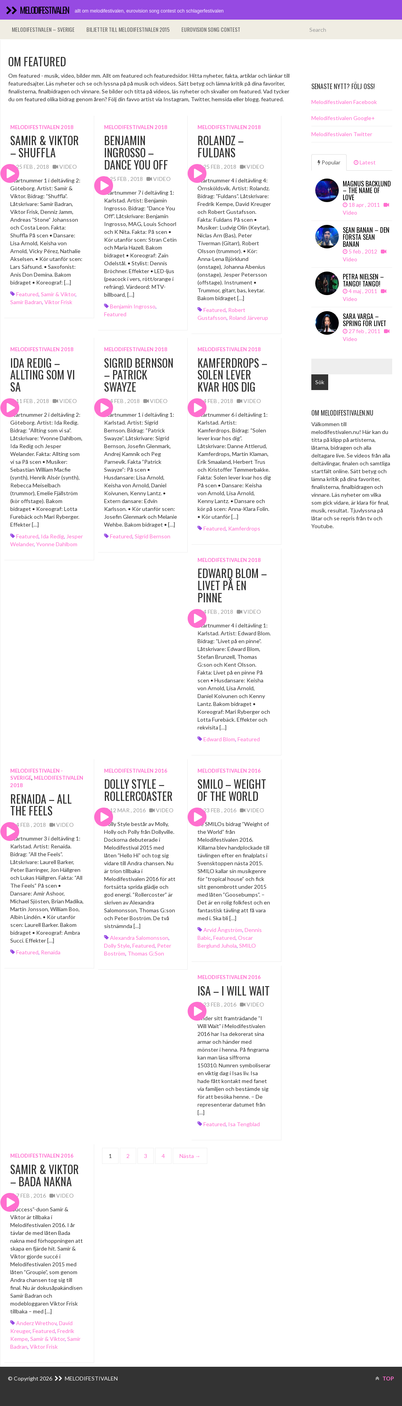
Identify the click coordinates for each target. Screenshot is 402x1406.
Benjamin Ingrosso (132, 306)
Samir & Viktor (58, 294)
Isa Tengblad (244, 1124)
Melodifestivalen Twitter (341, 134)
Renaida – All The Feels (41, 805)
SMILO (247, 945)
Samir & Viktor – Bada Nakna (44, 1175)
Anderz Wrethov (36, 1323)
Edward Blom (219, 739)
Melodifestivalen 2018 (41, 127)
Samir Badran (26, 302)
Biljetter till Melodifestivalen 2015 (128, 29)
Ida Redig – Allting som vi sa (42, 375)
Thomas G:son (146, 953)
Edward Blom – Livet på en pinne (232, 585)
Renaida (50, 952)
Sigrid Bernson (152, 536)
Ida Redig (52, 536)
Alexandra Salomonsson (139, 937)
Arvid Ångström (222, 929)
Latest (365, 162)
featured (27, 294)
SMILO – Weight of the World (231, 790)
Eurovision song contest (210, 29)
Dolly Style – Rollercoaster (138, 790)
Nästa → (190, 1156)
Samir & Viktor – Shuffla (44, 146)
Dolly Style (117, 945)
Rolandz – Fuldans (220, 146)
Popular (329, 162)
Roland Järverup (248, 317)
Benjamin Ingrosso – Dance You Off (136, 152)
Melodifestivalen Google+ (343, 118)
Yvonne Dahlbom (56, 544)
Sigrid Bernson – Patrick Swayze (139, 375)
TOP (384, 1378)
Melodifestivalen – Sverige (43, 29)
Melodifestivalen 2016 (135, 771)
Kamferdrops (244, 528)
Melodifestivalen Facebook (344, 101)
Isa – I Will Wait (233, 991)
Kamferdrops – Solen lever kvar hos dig (232, 375)
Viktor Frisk (58, 302)
